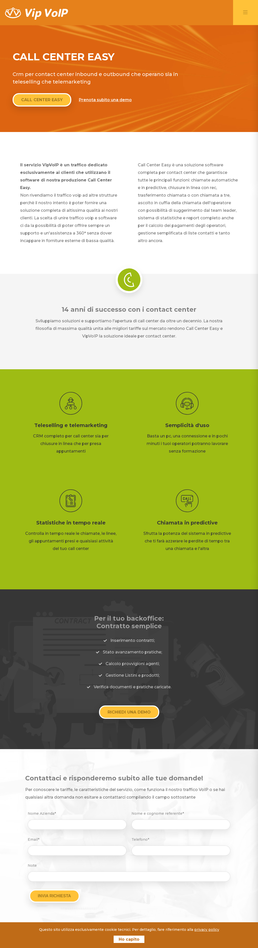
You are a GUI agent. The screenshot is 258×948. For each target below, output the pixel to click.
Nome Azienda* (42, 813)
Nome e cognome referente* (158, 813)
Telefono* (140, 839)
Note (32, 865)
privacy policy (206, 929)
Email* (33, 839)
